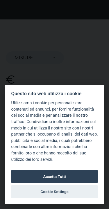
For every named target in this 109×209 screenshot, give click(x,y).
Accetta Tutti (54, 176)
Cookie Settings (54, 191)
